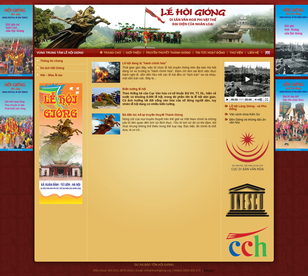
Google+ (209, 270)
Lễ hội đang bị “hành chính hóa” (145, 63)
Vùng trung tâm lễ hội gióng (60, 52)
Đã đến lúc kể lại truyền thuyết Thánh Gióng (153, 115)
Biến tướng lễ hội (134, 89)
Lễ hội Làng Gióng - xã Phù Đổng (248, 108)
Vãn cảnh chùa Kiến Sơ (245, 114)
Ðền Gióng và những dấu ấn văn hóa (248, 121)
